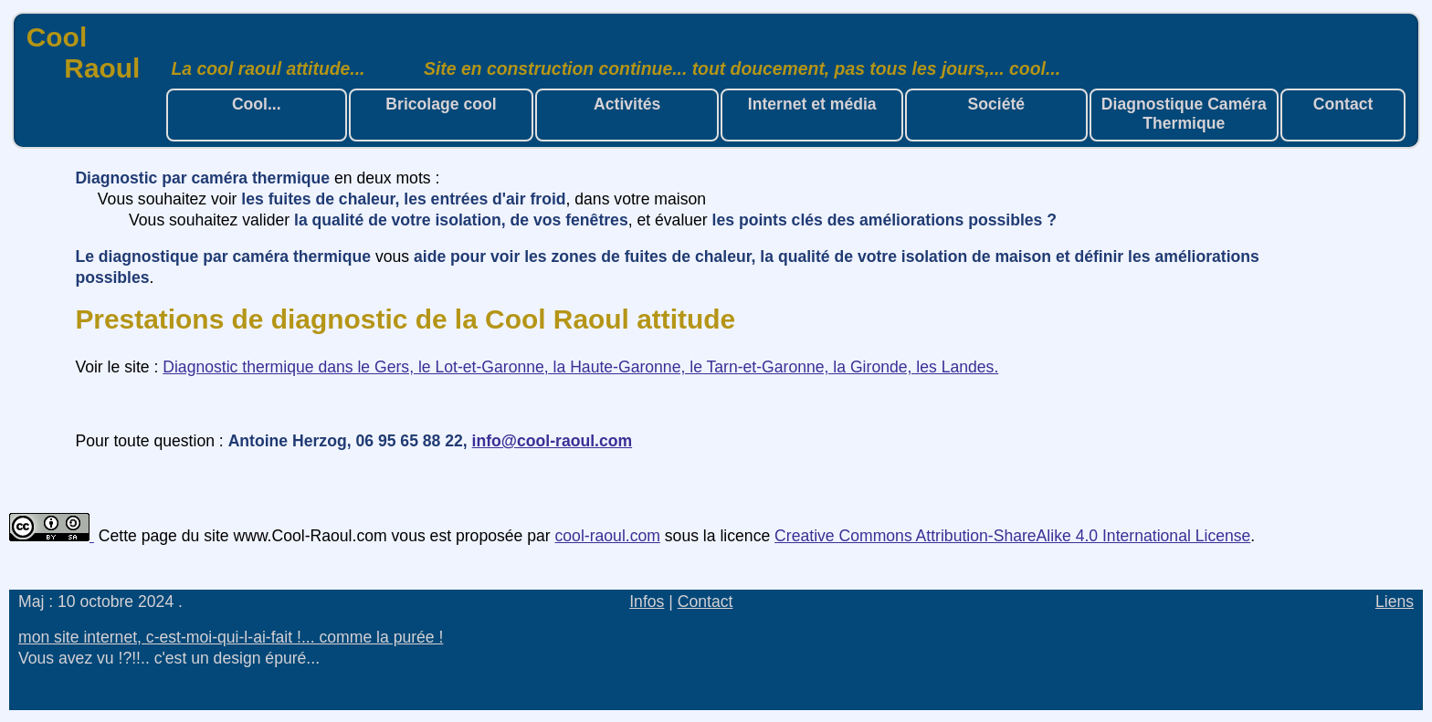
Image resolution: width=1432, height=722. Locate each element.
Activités (627, 104)
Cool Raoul (83, 52)
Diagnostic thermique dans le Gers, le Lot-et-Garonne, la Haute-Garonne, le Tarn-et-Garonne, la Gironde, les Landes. (580, 367)
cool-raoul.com (607, 536)
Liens (1394, 601)
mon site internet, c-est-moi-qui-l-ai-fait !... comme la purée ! (230, 637)
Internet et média (812, 104)
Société (997, 104)
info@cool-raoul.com (552, 441)
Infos (646, 601)
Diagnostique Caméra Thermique (1184, 113)
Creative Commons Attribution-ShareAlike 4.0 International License (1012, 536)
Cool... (256, 104)
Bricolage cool (440, 104)
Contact (1343, 104)
